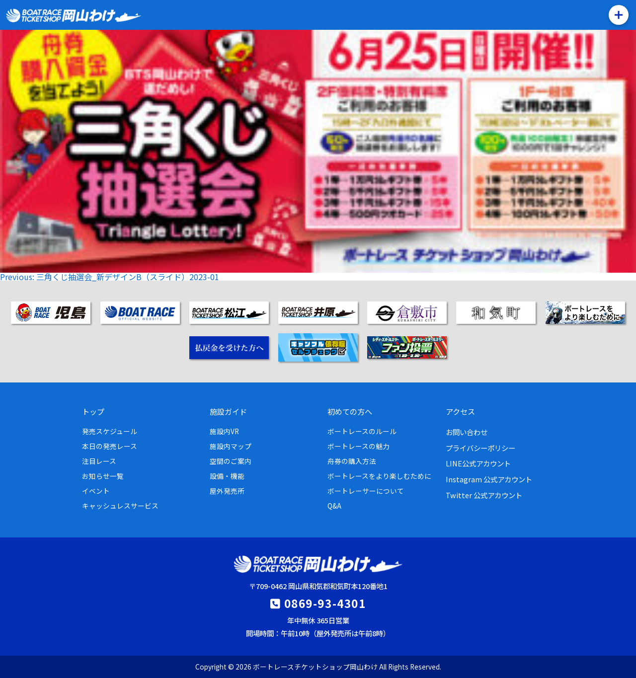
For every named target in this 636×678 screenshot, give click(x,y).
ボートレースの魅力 (358, 446)
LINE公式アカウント (478, 463)
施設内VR (224, 431)
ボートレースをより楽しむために (379, 476)
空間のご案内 (230, 461)
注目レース (99, 461)
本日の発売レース (109, 446)
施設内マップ (230, 446)
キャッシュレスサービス (120, 506)
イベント (96, 491)
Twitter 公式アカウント (484, 495)
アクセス (460, 411)
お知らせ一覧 (103, 476)
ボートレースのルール (362, 431)
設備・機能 (227, 476)
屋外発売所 (227, 491)
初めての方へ (349, 411)
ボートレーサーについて (365, 491)
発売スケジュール (109, 431)
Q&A (334, 506)
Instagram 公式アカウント (489, 479)
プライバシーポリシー (480, 448)
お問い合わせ (466, 432)
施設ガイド (228, 411)
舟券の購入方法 (351, 461)
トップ (93, 411)
